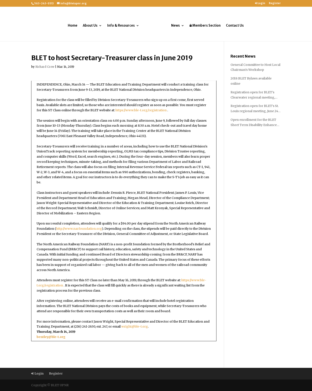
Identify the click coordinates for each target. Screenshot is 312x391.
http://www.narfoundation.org (79, 229)
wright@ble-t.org (134, 326)
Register (275, 3)
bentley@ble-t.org (51, 337)
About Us (90, 25)
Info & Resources (121, 25)
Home (72, 25)
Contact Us (235, 25)
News (175, 25)
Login (260, 3)
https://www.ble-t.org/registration (141, 110)
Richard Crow (44, 67)
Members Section (205, 25)
